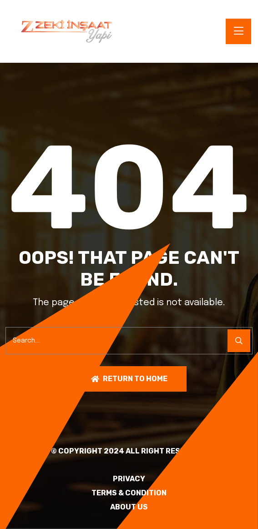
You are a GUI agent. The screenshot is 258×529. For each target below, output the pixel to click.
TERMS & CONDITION (129, 493)
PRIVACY (129, 479)
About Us (129, 507)
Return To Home (129, 378)
